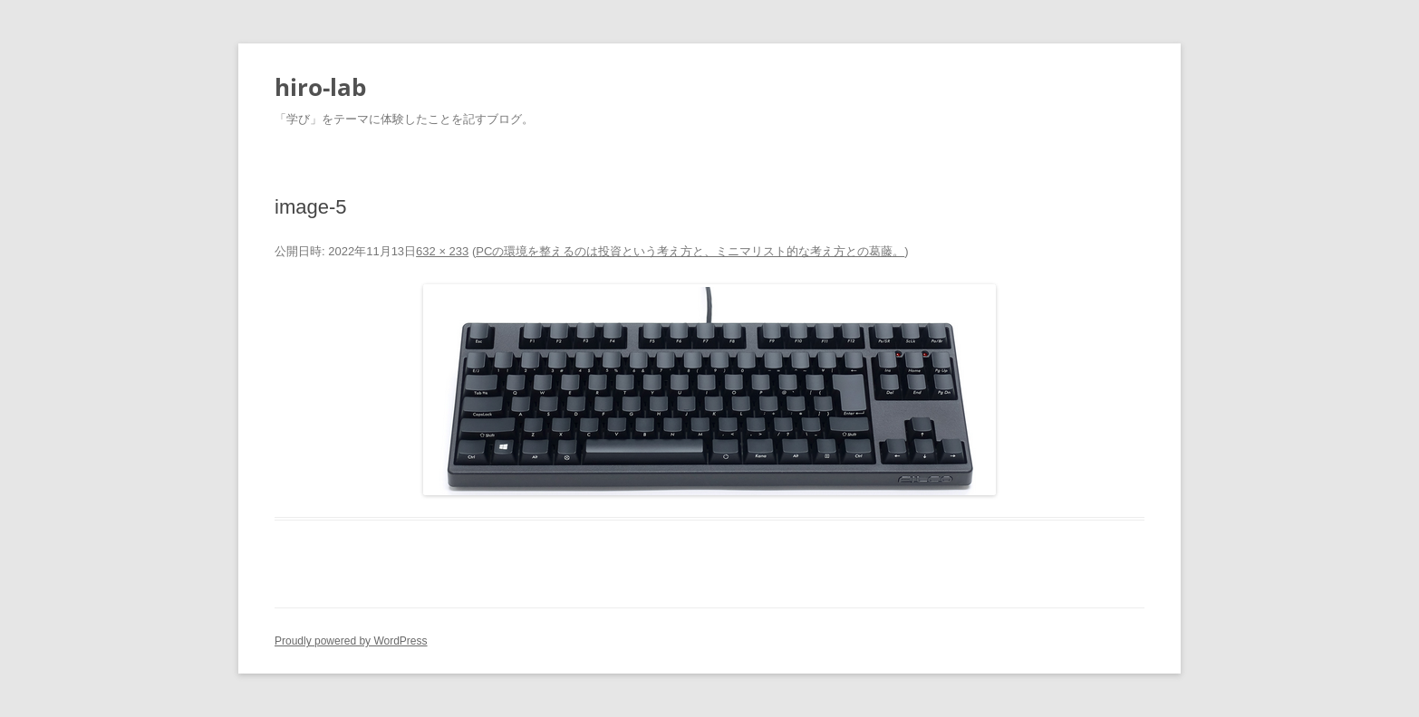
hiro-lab (320, 87)
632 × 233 (442, 251)
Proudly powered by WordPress (351, 641)
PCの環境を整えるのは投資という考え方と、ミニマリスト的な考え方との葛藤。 (690, 251)
